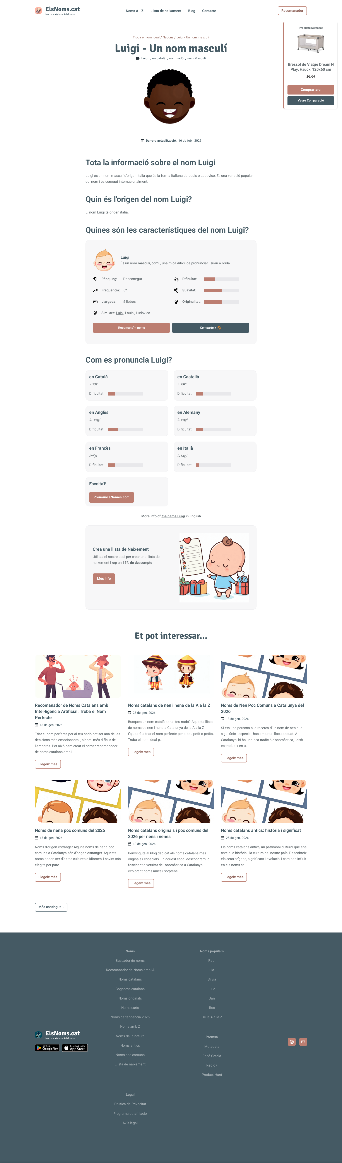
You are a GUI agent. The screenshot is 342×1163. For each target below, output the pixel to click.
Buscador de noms (130, 960)
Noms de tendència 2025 (130, 1017)
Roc (212, 1007)
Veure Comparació (311, 100)
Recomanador (293, 10)
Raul (211, 960)
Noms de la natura (130, 1036)
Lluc (212, 989)
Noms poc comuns (130, 1055)
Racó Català (211, 1056)
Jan (212, 998)
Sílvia (212, 979)
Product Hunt (212, 1074)
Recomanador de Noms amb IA (130, 970)
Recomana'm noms (131, 327)
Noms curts (130, 1007)
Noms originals (130, 998)
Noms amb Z (130, 1026)
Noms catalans (130, 979)
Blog (191, 11)
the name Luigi (173, 516)
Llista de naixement (130, 1064)
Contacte (209, 11)
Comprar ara (311, 89)
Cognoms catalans (130, 989)
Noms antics (130, 1045)
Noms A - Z (135, 11)
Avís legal (130, 1123)
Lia (211, 970)
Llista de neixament (165, 11)
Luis (119, 313)
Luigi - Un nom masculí (192, 37)
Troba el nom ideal (146, 37)
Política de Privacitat (130, 1104)
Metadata (211, 1046)
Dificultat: (96, 393)
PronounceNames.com (112, 497)
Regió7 (211, 1065)
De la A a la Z (212, 1017)
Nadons (168, 37)
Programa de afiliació (130, 1113)
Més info (104, 578)
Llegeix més (47, 764)
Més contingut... (51, 907)
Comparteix (210, 327)
